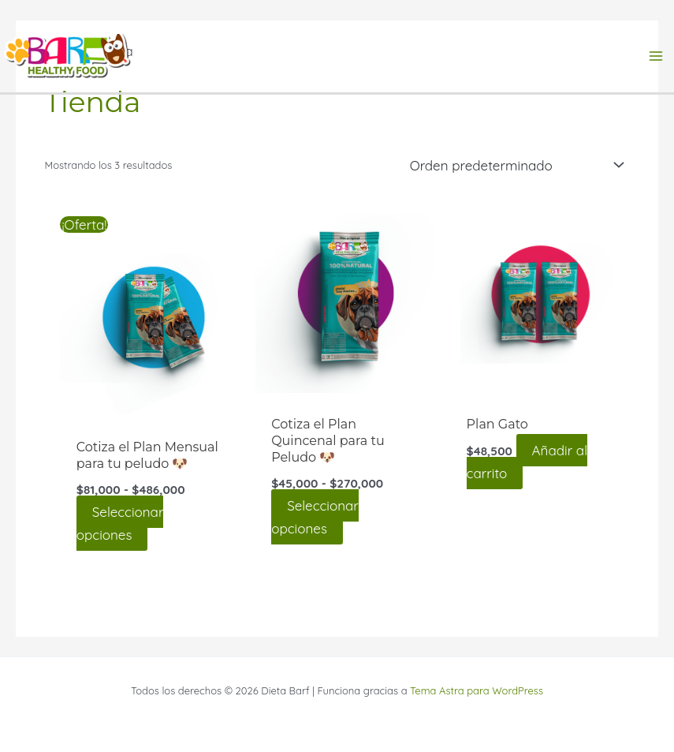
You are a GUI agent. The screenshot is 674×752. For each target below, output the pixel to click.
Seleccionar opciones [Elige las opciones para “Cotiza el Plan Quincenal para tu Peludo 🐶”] (315, 517)
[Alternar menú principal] (657, 56)
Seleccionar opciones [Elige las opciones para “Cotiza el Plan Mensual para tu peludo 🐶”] (120, 523)
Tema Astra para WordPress (476, 690)
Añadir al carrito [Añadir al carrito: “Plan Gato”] (527, 461)
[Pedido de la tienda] (514, 165)
